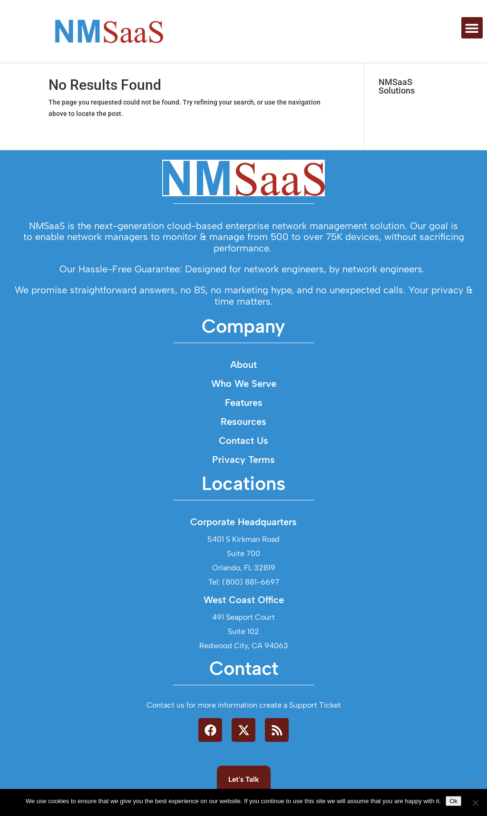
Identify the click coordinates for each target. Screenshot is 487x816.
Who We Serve (243, 396)
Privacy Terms (243, 472)
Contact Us (243, 453)
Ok (453, 801)
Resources (243, 434)
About (243, 377)
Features (244, 415)
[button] (472, 27)
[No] (475, 802)
